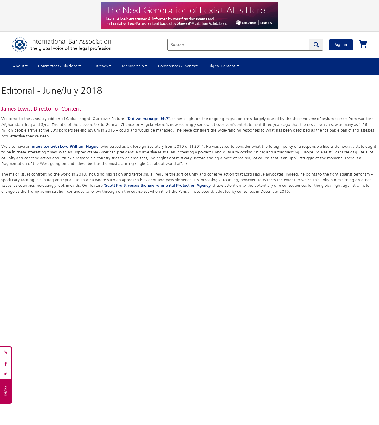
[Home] (67, 45)
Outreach (99, 66)
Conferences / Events (176, 66)
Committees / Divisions (57, 66)
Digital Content (221, 66)
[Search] (316, 44)
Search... (180, 45)
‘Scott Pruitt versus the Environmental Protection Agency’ (158, 186)
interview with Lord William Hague (65, 147)
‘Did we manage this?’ (147, 119)
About (18, 66)
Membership (133, 66)
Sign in (341, 45)
